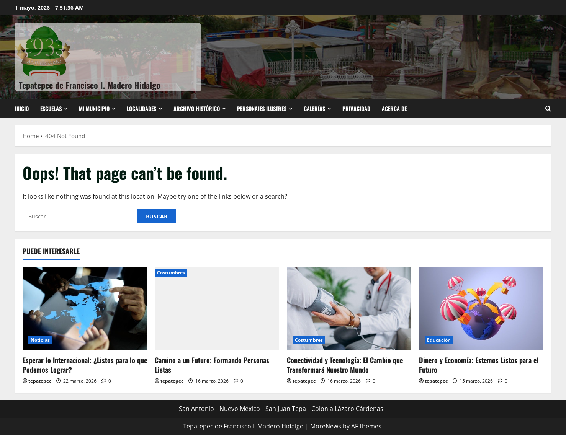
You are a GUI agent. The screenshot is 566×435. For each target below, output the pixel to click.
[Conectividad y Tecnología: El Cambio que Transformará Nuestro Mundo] (349, 308)
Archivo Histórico (196, 108)
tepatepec (39, 381)
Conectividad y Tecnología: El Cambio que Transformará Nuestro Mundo (345, 365)
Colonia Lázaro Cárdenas (347, 408)
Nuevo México (239, 408)
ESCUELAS (51, 108)
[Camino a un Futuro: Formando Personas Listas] (217, 308)
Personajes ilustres (261, 108)
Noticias (40, 340)
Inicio (22, 108)
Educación (439, 340)
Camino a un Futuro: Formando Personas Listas (212, 365)
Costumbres (171, 272)
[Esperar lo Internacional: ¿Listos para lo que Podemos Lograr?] (85, 308)
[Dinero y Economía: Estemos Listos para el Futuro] (481, 308)
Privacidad (356, 108)
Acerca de (394, 108)
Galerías (314, 108)
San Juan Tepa (285, 408)
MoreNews (325, 426)
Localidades (141, 108)
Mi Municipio (94, 108)
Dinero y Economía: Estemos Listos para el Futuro (478, 365)
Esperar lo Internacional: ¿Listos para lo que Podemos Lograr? (85, 365)
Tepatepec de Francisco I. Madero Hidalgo (89, 85)
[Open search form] (548, 108)
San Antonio (196, 408)
